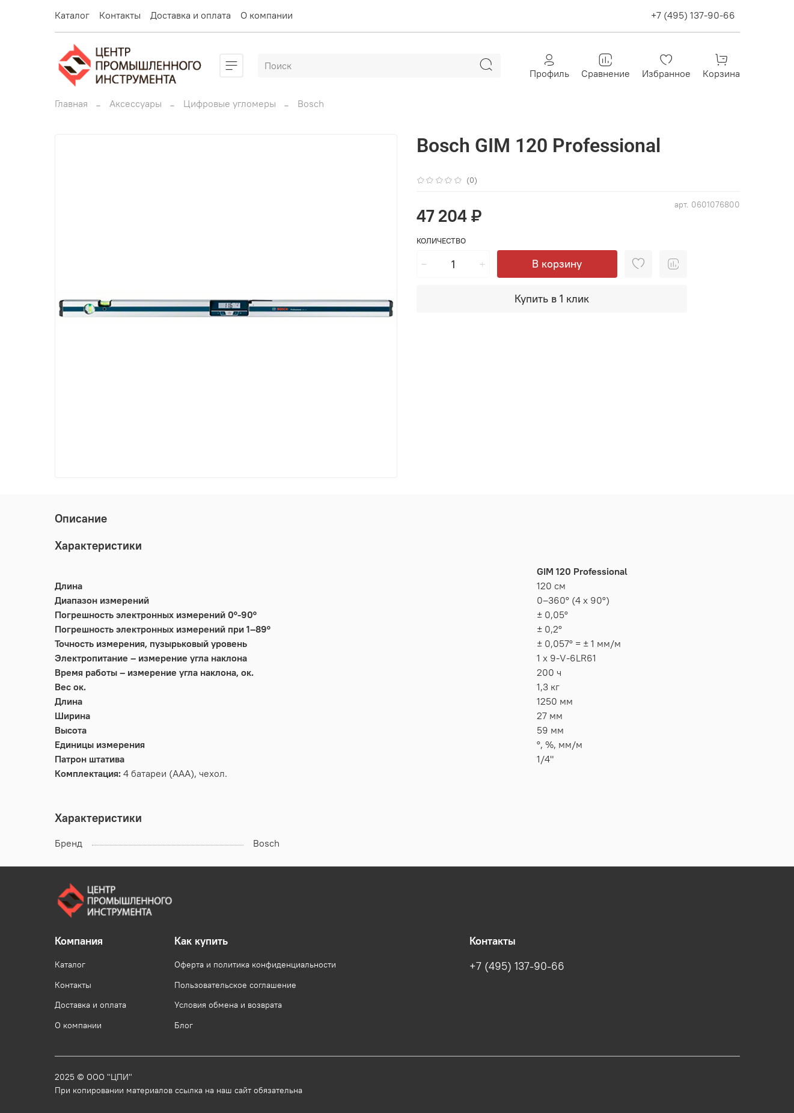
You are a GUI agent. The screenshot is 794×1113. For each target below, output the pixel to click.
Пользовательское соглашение (235, 985)
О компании (266, 15)
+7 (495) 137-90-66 (693, 15)
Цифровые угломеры (229, 103)
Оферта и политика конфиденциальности (255, 964)
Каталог (72, 15)
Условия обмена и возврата (228, 1004)
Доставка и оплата (190, 15)
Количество (441, 240)
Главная (71, 103)
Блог (183, 1025)
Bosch (311, 103)
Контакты (120, 15)
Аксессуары (135, 103)
